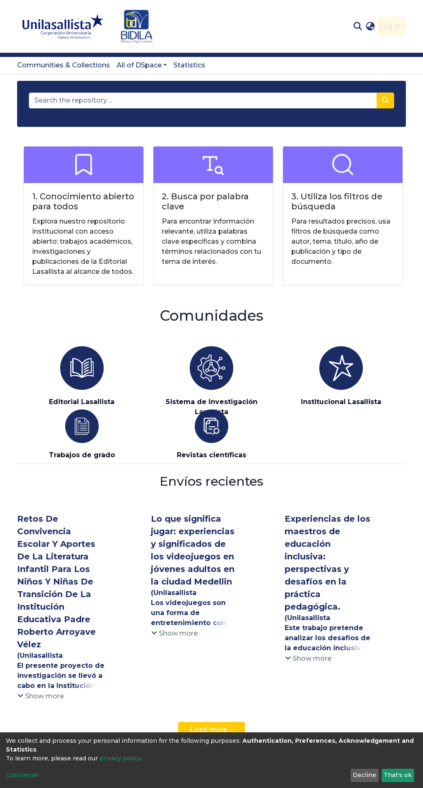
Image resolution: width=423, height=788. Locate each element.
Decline (364, 775)
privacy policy (120, 758)
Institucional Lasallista (341, 402)
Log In (389, 26)
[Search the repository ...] (203, 100)
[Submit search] (357, 26)
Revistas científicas (211, 455)
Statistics (189, 65)
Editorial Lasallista (82, 402)
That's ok (398, 775)
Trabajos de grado (82, 455)
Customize (22, 775)
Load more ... (211, 730)
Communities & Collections (63, 65)
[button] (370, 26)
